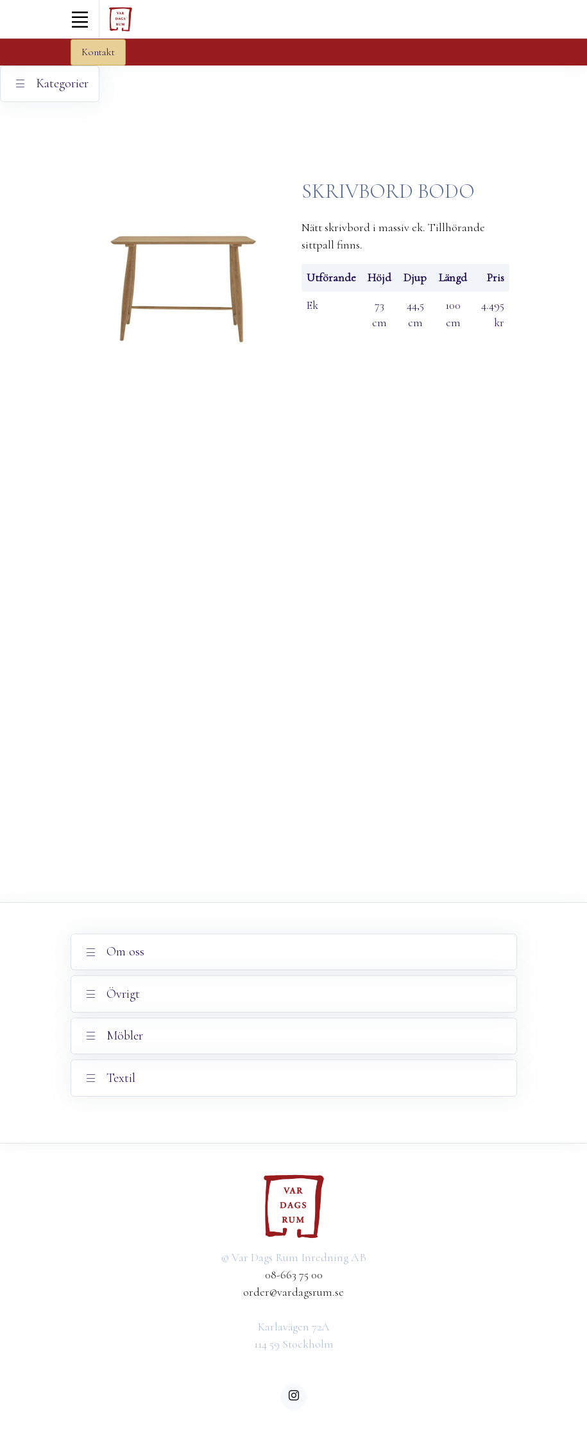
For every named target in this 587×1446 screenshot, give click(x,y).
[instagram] (293, 1397)
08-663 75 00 (294, 1274)
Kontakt (98, 52)
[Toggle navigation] (80, 19)
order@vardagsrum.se (293, 1292)
